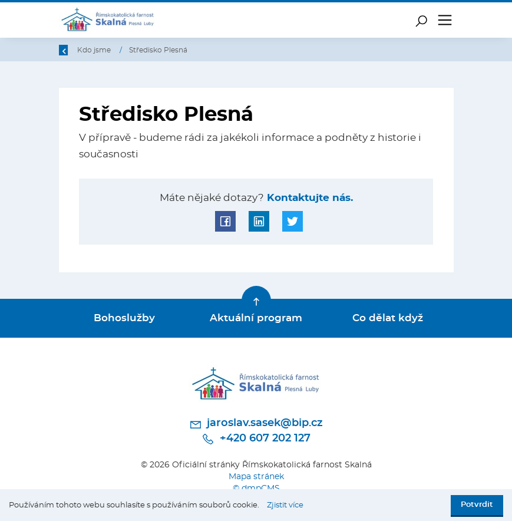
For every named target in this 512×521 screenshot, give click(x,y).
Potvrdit (477, 505)
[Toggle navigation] (445, 20)
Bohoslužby (124, 318)
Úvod (120, 50)
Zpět (75, 50)
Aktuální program (256, 318)
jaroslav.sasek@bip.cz (256, 424)
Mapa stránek (256, 476)
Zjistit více (285, 505)
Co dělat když (387, 318)
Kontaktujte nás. (308, 198)
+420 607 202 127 (256, 439)
